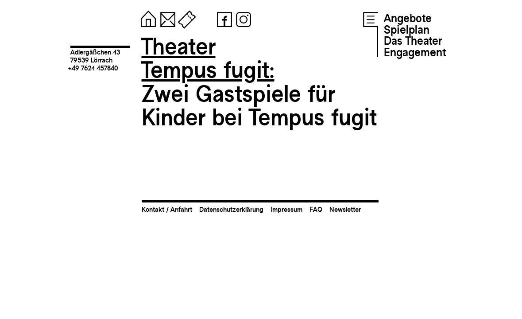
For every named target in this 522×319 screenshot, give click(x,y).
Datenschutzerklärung (231, 209)
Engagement (415, 52)
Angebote (408, 18)
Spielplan (406, 30)
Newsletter (345, 209)
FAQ (315, 209)
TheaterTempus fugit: (208, 58)
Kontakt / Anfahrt (167, 209)
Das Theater (413, 41)
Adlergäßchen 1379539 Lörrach (95, 56)
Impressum (286, 209)
